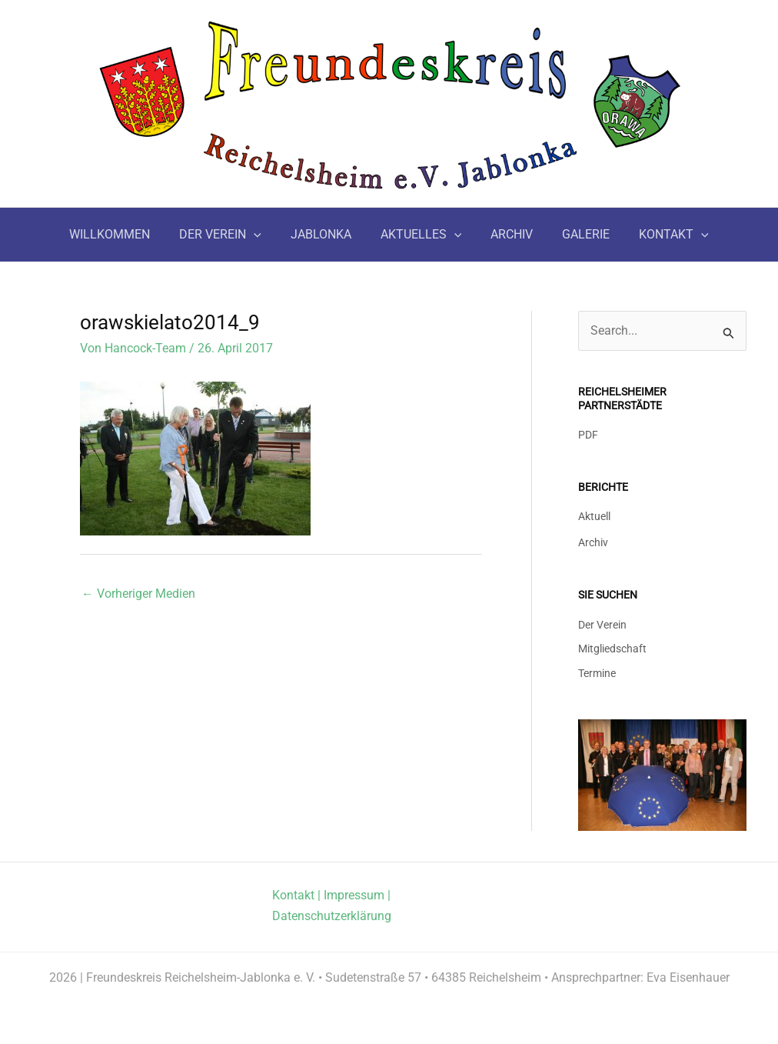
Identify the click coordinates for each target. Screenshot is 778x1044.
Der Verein (602, 622)
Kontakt (293, 894)
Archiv (593, 540)
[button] (263, 235)
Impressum (354, 894)
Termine (597, 672)
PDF (588, 434)
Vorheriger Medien (138, 593)
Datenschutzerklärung (331, 915)
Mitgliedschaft (612, 646)
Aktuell (594, 515)
